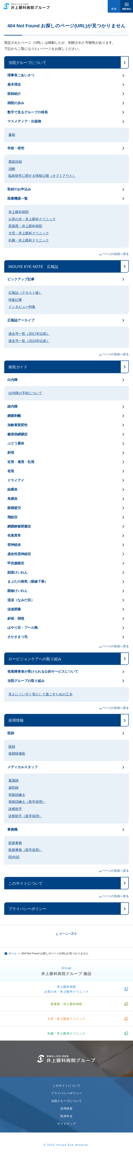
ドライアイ (15, 480)
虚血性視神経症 (19, 554)
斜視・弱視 (15, 618)
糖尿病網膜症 (17, 434)
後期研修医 (16, 753)
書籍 (11, 135)
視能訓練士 (16, 795)
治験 (11, 169)
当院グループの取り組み (25, 681)
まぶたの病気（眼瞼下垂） (27, 581)
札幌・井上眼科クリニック (28, 240)
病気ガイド (17, 367)
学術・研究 (15, 148)
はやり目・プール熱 (22, 627)
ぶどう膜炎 (15, 443)
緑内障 (12, 406)
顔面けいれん (17, 572)
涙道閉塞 (14, 609)
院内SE (14, 857)
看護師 (13, 780)
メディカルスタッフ (22, 767)
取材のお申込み (19, 189)
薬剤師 (13, 787)
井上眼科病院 (18, 212)
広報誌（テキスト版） (25, 292)
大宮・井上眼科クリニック (28, 233)
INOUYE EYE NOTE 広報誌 (33, 267)
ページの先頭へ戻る (115, 254)
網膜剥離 (14, 416)
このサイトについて (25, 883)
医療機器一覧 (17, 198)
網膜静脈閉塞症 (19, 526)
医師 (10, 733)
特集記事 (15, 300)
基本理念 (14, 84)
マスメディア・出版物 (24, 121)
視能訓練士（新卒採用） (27, 802)
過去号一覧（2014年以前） (29, 341)
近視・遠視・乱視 (20, 462)
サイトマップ (66, 1123)
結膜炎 (12, 489)
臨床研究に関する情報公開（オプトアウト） (42, 176)
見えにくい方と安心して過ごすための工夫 (40, 694)
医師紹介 (14, 93)
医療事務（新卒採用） (25, 850)
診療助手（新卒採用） (25, 816)
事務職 (12, 829)
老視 (10, 471)
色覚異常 (14, 535)
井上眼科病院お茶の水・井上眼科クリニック (66, 989)
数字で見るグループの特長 (27, 112)
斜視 (10, 452)
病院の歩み (15, 103)
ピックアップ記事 (20, 279)
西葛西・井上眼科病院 (25, 226)
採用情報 (16, 720)
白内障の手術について (25, 393)
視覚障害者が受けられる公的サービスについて (42, 671)
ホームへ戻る (68, 933)
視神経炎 (14, 544)
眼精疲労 (14, 508)
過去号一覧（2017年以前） (29, 334)
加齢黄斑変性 (17, 425)
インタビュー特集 (21, 307)
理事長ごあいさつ (20, 75)
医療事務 (15, 843)
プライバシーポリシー (27, 909)
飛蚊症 (12, 517)
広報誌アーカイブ (20, 320)
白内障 (12, 380)
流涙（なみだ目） (20, 600)
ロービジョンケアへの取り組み (35, 659)
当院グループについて (27, 63)
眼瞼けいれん (17, 591)
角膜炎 (12, 498)
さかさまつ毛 (17, 637)
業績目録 (15, 161)
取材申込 (66, 1116)
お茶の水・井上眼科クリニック (32, 219)
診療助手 (15, 809)
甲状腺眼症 (15, 563)
